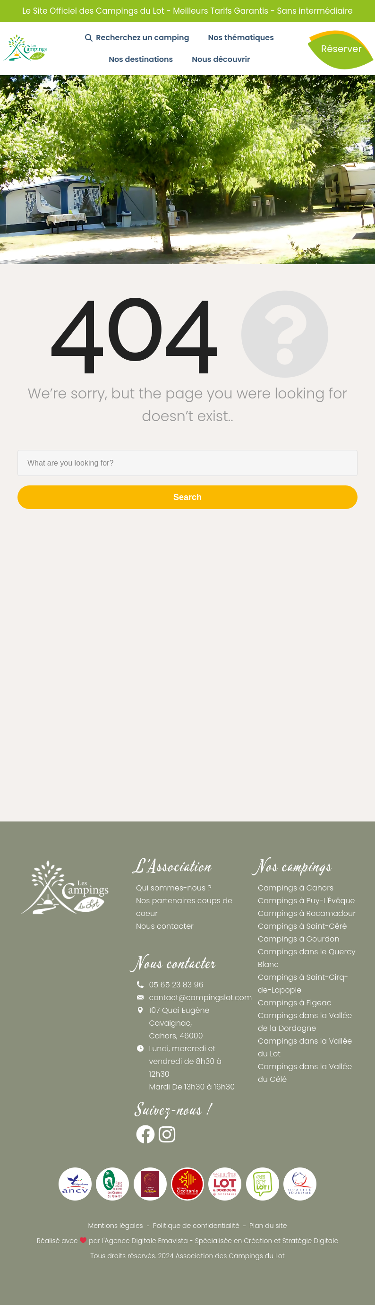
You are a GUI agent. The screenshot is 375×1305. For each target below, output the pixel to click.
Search (187, 497)
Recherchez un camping (137, 37)
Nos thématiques (241, 37)
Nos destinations (141, 59)
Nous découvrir (221, 59)
